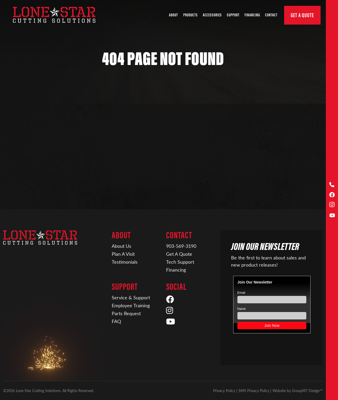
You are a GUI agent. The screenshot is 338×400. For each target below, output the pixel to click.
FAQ (116, 321)
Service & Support (131, 297)
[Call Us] (332, 185)
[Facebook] (332, 195)
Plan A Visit (123, 254)
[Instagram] (332, 205)
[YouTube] (332, 215)
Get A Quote (302, 15)
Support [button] (233, 14)
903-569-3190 (181, 246)
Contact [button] (271, 14)
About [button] (173, 14)
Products (190, 14)
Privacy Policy (224, 390)
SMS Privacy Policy (253, 390)
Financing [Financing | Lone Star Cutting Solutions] (252, 14)
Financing (176, 270)
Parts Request (126, 313)
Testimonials (125, 262)
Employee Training (131, 305)
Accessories (212, 14)
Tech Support (180, 262)
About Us (121, 246)
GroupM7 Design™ (307, 390)
